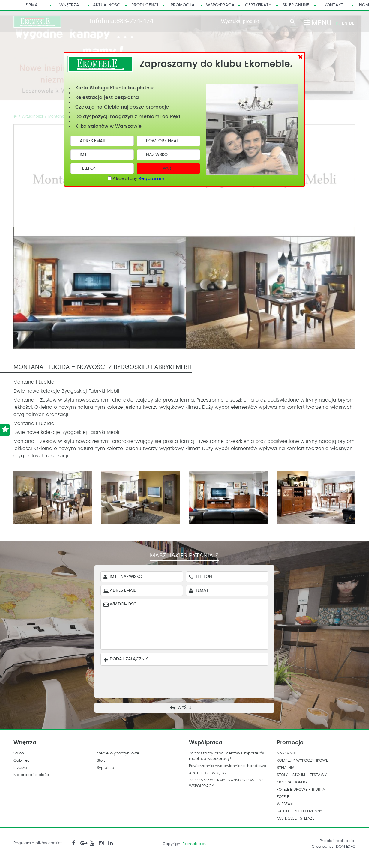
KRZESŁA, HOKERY (292, 782)
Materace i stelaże (31, 775)
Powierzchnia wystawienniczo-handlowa (227, 766)
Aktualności (107, 5)
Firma (32, 5)
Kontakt (333, 5)
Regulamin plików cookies (38, 843)
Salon (19, 753)
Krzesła (20, 768)
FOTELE (283, 797)
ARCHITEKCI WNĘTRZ (208, 773)
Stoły (101, 761)
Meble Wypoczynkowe (118, 753)
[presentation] (189, 680)
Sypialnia (105, 768)
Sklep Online (296, 5)
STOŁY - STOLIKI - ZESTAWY (302, 775)
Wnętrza (69, 5)
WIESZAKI (285, 804)
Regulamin (151, 178)
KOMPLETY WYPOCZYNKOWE (302, 761)
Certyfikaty (258, 5)
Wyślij (168, 168)
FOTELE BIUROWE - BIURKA (301, 790)
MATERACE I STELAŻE (295, 818)
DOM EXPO (346, 847)
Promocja (183, 5)
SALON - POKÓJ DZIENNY (299, 811)
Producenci (144, 5)
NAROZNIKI (286, 753)
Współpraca (220, 5)
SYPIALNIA (286, 768)
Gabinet (21, 761)
